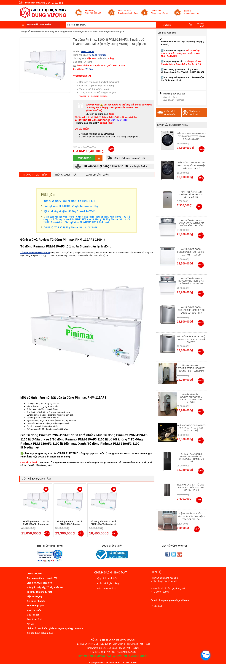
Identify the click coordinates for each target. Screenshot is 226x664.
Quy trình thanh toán (105, 577)
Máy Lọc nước (34, 610)
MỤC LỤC (46, 194)
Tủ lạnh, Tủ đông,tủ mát (39, 592)
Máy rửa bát (33, 614)
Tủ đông (90, 69)
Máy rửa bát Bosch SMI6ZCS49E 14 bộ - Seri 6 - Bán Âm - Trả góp (191, 252)
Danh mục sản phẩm (39, 24)
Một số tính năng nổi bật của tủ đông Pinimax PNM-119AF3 (69, 211)
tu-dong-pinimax (64, 31)
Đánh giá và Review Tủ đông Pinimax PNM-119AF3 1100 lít (69, 200)
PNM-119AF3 (87, 51)
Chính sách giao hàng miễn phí (126, 158)
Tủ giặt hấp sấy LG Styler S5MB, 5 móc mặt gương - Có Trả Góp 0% (191, 368)
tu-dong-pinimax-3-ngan (112, 31)
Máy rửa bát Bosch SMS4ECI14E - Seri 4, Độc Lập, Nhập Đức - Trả (191, 310)
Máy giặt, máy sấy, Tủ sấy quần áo (45, 587)
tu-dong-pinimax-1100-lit (86, 31)
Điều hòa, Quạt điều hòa (39, 583)
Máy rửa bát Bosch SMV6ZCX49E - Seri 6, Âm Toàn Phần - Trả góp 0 (191, 281)
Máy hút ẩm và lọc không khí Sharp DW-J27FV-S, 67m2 (191, 194)
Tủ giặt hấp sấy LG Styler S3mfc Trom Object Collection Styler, (191, 398)
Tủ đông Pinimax (97, 55)
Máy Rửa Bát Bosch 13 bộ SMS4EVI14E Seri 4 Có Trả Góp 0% (191, 339)
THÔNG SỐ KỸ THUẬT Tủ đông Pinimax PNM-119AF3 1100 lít (70, 227)
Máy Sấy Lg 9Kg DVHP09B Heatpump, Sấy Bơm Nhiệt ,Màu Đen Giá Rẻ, (191, 166)
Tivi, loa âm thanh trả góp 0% (42, 578)
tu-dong (50, 31)
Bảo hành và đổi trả (105, 588)
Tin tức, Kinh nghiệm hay (40, 633)
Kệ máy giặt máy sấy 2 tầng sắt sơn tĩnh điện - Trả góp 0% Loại (191, 516)
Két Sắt (30, 624)
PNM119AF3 (38, 31)
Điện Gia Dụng (34, 596)
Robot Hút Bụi (34, 619)
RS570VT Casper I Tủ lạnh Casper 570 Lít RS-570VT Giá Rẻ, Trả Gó (191, 487)
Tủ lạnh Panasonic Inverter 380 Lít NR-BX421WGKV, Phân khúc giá (191, 458)
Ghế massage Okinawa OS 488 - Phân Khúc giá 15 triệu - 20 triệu (191, 428)
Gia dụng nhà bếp (36, 601)
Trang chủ (25, 31)
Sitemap (156, 605)
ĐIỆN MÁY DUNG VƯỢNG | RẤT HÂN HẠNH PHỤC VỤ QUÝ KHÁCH (113, 656)
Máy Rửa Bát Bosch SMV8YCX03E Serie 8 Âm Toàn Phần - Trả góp (191, 223)
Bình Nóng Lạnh (35, 605)
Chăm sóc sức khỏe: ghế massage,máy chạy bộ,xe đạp (55, 628)
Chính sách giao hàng (106, 583)
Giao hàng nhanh (93, 11)
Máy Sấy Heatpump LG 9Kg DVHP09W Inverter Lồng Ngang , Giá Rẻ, (191, 136)
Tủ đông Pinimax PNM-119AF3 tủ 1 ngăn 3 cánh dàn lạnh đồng (70, 206)
